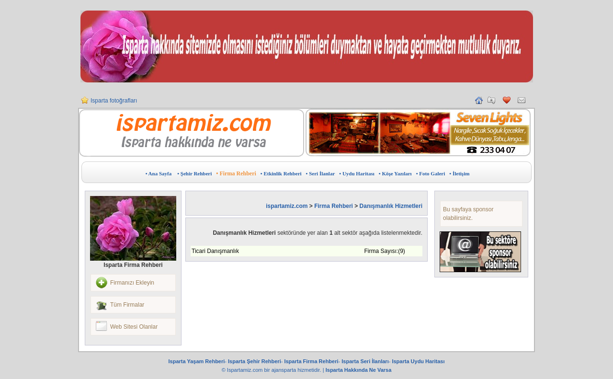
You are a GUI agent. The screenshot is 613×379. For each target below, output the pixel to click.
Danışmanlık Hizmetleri (391, 206)
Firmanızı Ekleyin (132, 282)
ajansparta (284, 370)
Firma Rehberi (333, 206)
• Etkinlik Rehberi (281, 173)
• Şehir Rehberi (194, 173)
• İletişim (459, 173)
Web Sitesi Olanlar (134, 326)
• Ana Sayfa (159, 173)
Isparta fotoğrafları (114, 100)
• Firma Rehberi (236, 173)
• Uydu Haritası (357, 173)
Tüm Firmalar (127, 304)
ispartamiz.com (286, 206)
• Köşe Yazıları (395, 173)
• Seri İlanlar (320, 173)
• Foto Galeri (430, 173)
